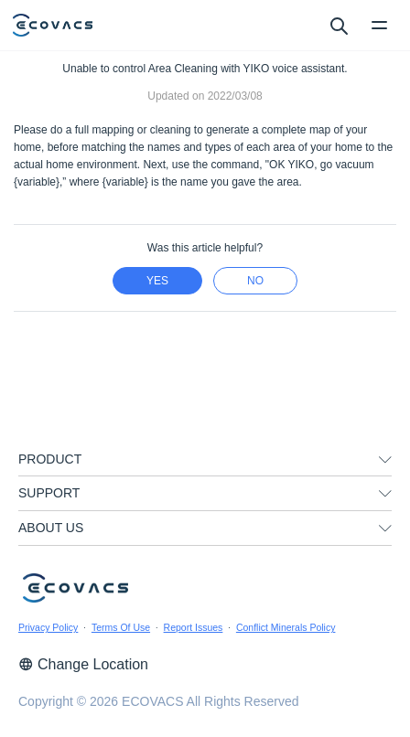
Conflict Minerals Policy (286, 627)
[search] (338, 24)
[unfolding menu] (385, 460)
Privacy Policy (48, 627)
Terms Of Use (121, 627)
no (255, 280)
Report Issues (193, 627)
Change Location (83, 664)
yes (157, 280)
